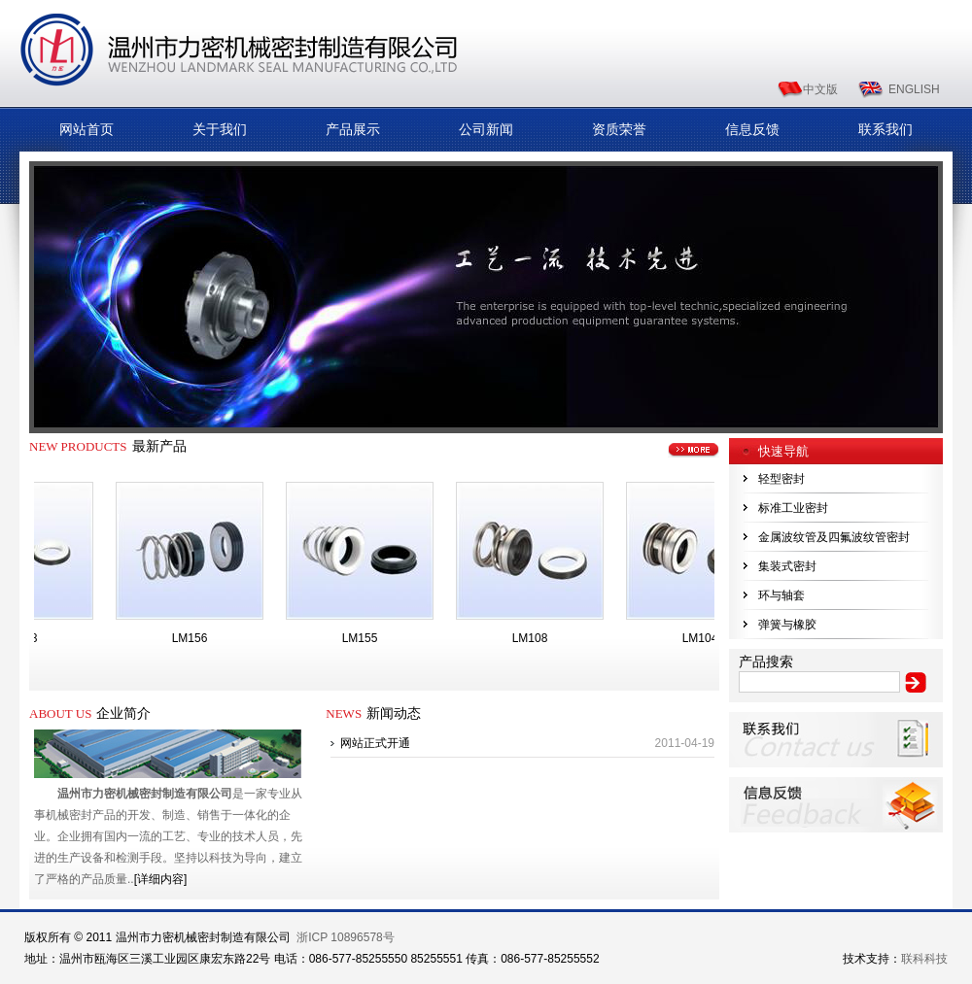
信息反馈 (752, 129)
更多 (693, 450)
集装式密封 (787, 566)
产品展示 (353, 129)
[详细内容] (161, 879)
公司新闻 (486, 129)
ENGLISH (914, 89)
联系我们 (885, 129)
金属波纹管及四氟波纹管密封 (834, 537)
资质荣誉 (619, 129)
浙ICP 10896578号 (345, 937)
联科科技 (924, 959)
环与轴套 (781, 595)
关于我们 (219, 129)
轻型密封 (781, 479)
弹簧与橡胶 (787, 624)
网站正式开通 (375, 743)
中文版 (820, 89)
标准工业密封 (793, 508)
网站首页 (86, 129)
